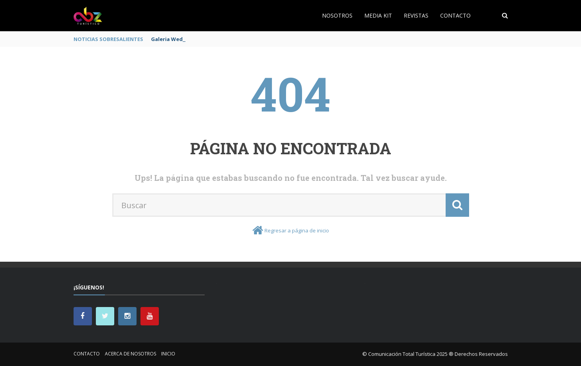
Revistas (416, 15)
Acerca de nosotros (130, 353)
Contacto (455, 15)
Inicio (168, 353)
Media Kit (378, 15)
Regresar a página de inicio (296, 230)
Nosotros (337, 15)
